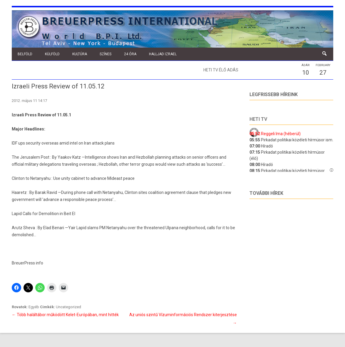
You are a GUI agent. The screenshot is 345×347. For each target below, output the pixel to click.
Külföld (52, 54)
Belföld (25, 54)
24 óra (130, 54)
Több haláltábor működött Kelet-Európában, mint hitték (65, 314)
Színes (105, 54)
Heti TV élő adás (220, 70)
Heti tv (258, 119)
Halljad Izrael (163, 54)
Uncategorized (68, 307)
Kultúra (79, 54)
